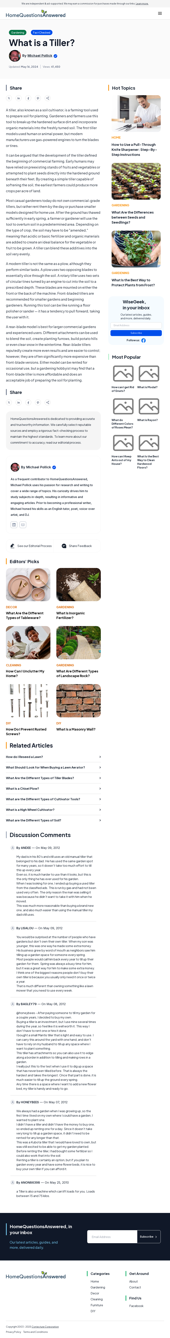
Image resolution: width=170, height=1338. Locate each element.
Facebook (136, 1306)
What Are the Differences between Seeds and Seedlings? (133, 217)
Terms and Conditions (35, 1332)
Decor (11, 607)
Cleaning (13, 665)
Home (116, 137)
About (133, 1281)
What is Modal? (147, 387)
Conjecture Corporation (45, 1326)
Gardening (65, 607)
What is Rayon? (147, 420)
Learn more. (142, 3)
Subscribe (136, 333)
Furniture (97, 1305)
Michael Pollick (40, 56)
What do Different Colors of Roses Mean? (122, 423)
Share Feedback (76, 546)
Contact (135, 1287)
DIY (8, 723)
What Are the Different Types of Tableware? (25, 615)
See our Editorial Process (30, 546)
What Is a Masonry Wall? (76, 729)
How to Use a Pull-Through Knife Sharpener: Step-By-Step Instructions (134, 149)
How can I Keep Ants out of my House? (121, 460)
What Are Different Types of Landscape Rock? (77, 673)
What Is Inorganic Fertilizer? (70, 615)
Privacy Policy (13, 1332)
